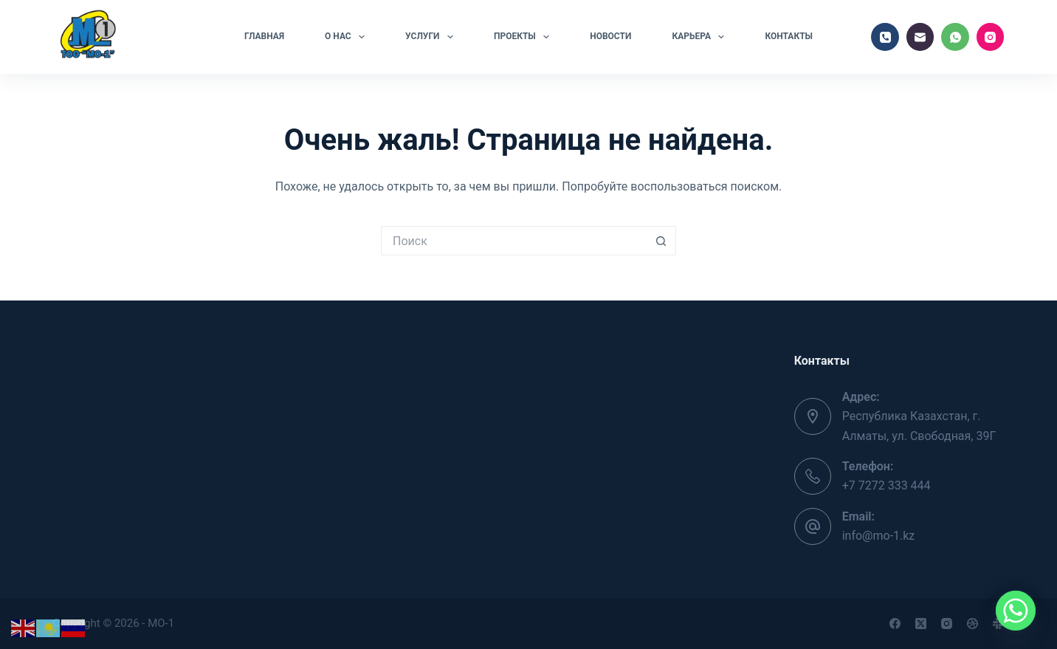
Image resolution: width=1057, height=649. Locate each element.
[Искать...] (514, 240)
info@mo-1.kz (878, 536)
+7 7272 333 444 (886, 485)
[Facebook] (895, 623)
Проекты (524, 37)
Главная (264, 36)
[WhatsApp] (955, 37)
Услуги (432, 37)
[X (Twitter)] (920, 623)
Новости (610, 36)
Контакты (789, 36)
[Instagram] (991, 37)
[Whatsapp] (1016, 611)
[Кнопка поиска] (661, 240)
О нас (348, 37)
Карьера (701, 37)
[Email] (920, 37)
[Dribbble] (972, 623)
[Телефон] (885, 37)
